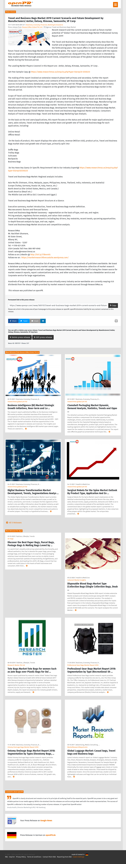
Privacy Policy (21, 857)
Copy (113, 305)
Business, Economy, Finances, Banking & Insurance (44, 25)
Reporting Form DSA (64, 857)
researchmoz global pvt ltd (17, 401)
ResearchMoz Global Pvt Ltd (32, 27)
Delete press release (20, 337)
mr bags (10, 539)
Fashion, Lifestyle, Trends (25, 536)
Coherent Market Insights (76, 580)
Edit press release (43, 337)
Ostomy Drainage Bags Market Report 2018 (23, 747)
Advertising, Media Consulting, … (88, 745)
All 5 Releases (13, 522)
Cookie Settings (78, 857)
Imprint (12, 857)
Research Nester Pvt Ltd (16, 665)
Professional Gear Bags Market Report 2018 (82, 665)
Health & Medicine (83, 484)
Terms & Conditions (34, 857)
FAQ (6, 857)
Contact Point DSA (49, 857)
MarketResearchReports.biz (77, 747)
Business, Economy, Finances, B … (28, 399)
